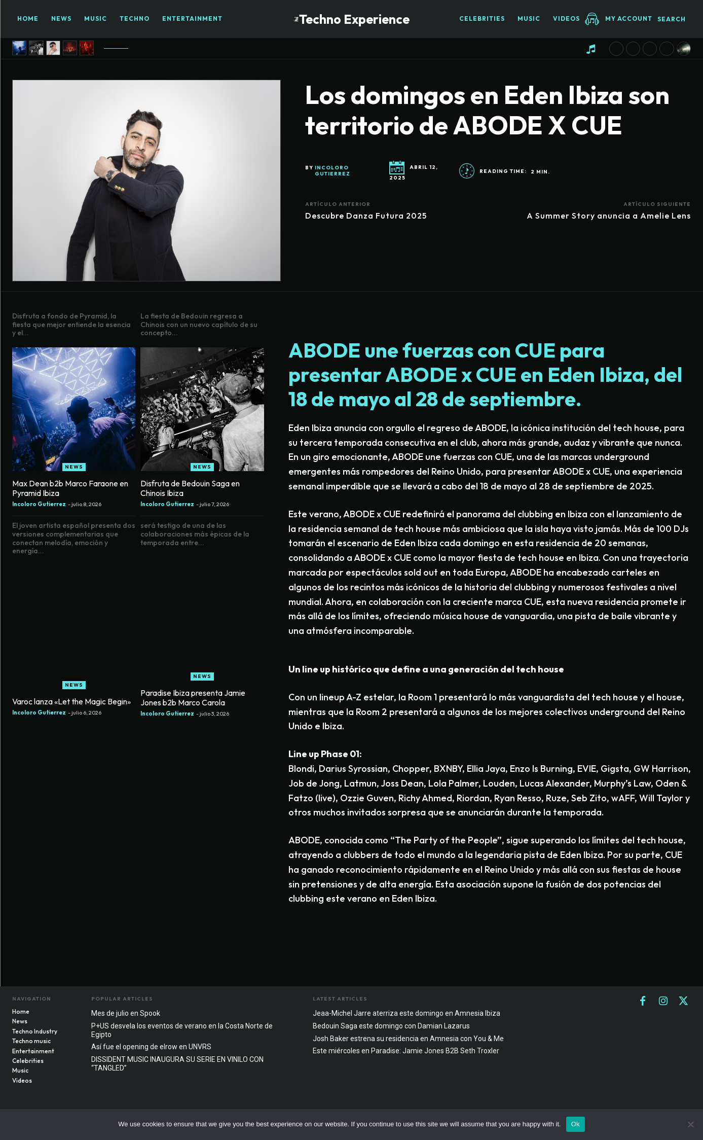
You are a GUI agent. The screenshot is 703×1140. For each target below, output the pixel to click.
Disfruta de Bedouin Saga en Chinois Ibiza (190, 490)
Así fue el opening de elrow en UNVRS (151, 1049)
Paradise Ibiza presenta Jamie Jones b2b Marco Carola (192, 699)
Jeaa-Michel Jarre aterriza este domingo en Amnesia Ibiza (406, 1015)
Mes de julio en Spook (125, 1015)
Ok (575, 1124)
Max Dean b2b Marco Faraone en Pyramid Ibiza (70, 490)
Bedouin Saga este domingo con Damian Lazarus (391, 1028)
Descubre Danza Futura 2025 (366, 215)
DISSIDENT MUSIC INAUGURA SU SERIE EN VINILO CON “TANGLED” (177, 1066)
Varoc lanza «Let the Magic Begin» (71, 703)
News (74, 469)
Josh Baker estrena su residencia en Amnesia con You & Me (408, 1041)
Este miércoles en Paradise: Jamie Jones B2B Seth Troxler (406, 1053)
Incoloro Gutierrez (332, 171)
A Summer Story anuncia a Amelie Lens (609, 215)
